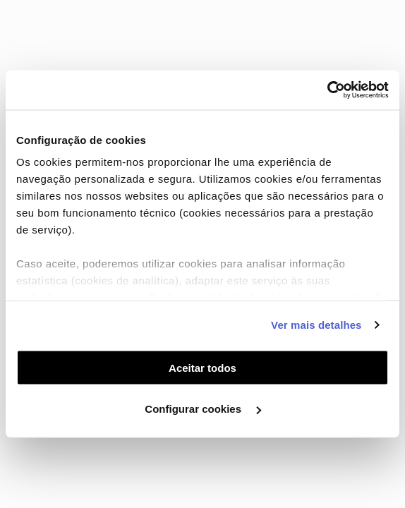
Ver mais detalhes (316, 325)
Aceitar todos (202, 367)
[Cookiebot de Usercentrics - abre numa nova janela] (327, 90)
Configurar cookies (203, 409)
